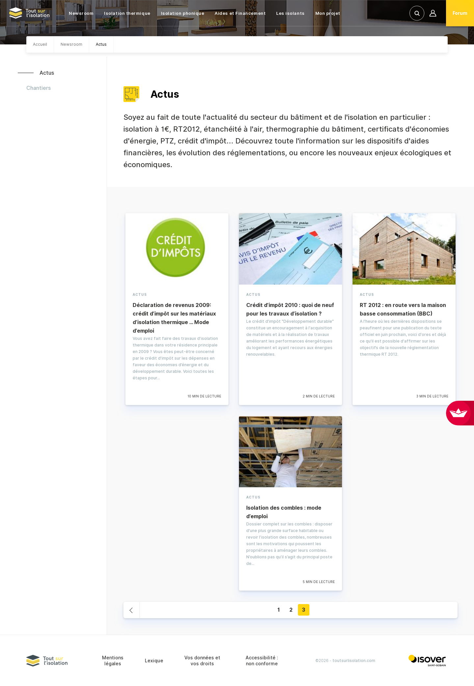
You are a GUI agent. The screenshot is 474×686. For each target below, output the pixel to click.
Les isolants (290, 13)
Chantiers (38, 88)
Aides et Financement (240, 13)
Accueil (40, 44)
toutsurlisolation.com (353, 660)
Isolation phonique (182, 13)
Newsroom (81, 13)
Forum (460, 13)
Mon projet (327, 13)
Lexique (154, 660)
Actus (47, 73)
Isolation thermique (127, 13)
